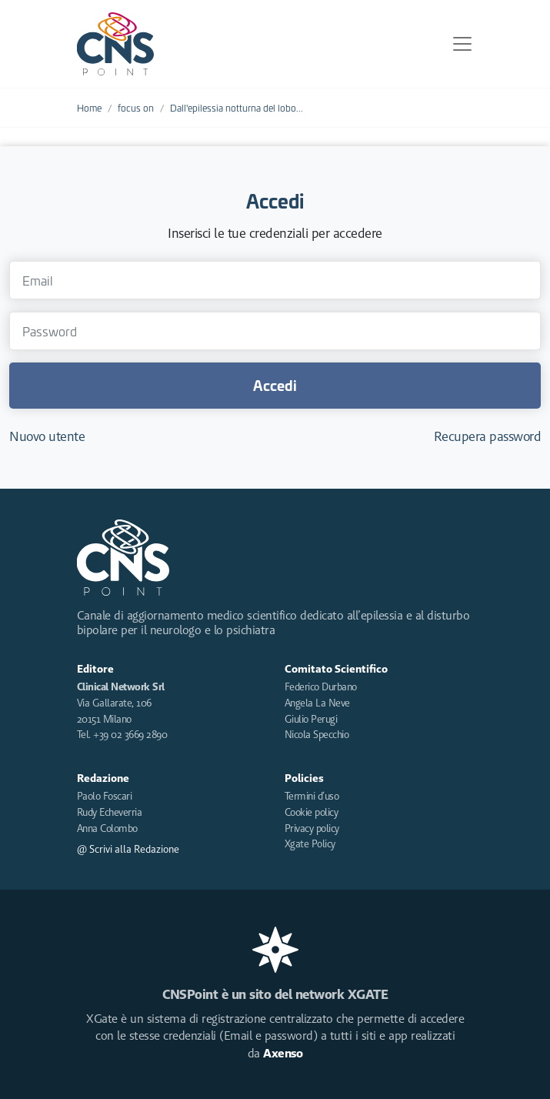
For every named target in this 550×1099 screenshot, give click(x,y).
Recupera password (488, 436)
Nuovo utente (47, 436)
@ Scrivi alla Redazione (128, 849)
